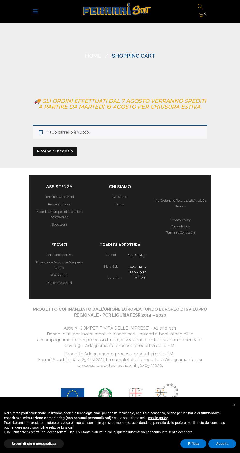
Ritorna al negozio (55, 151)
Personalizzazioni (59, 283)
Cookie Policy (180, 226)
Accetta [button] (222, 443)
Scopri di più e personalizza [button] (34, 443)
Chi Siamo (120, 197)
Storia (120, 204)
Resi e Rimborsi (59, 204)
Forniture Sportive (59, 255)
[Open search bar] (199, 6)
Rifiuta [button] (193, 443)
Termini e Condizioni (59, 197)
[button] (234, 405)
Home (93, 56)
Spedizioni (59, 224)
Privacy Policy (180, 220)
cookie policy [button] (157, 418)
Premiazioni (59, 275)
